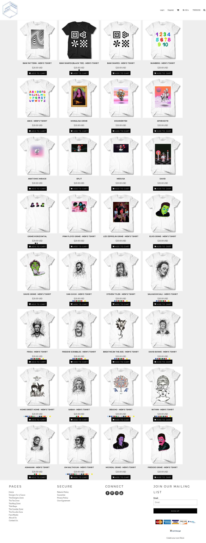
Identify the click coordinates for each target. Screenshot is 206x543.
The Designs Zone (16, 498)
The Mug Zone (14, 503)
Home (11, 492)
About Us (13, 518)
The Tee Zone (14, 501)
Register (171, 10)
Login (162, 10)
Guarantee (61, 495)
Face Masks (13, 515)
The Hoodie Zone (16, 512)
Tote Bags (13, 506)
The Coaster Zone (16, 509)
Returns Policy (63, 492)
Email (155, 498)
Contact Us (13, 520)
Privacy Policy (62, 498)
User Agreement (63, 501)
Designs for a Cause (17, 495)
